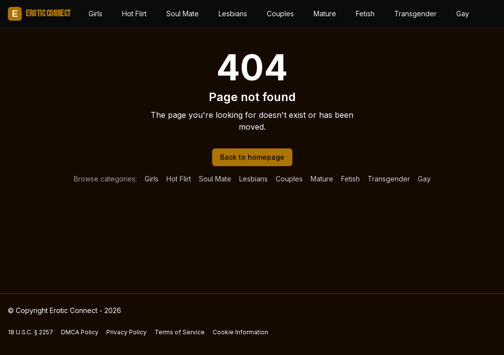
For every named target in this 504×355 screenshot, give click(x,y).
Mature (325, 13)
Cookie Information (240, 332)
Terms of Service (180, 332)
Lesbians (233, 13)
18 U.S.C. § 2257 (30, 332)
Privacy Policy (126, 332)
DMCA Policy (79, 332)
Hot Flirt (134, 13)
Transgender (415, 13)
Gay (462, 13)
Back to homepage (252, 157)
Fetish (365, 13)
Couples (280, 13)
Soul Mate (182, 13)
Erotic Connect (39, 14)
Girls (95, 13)
